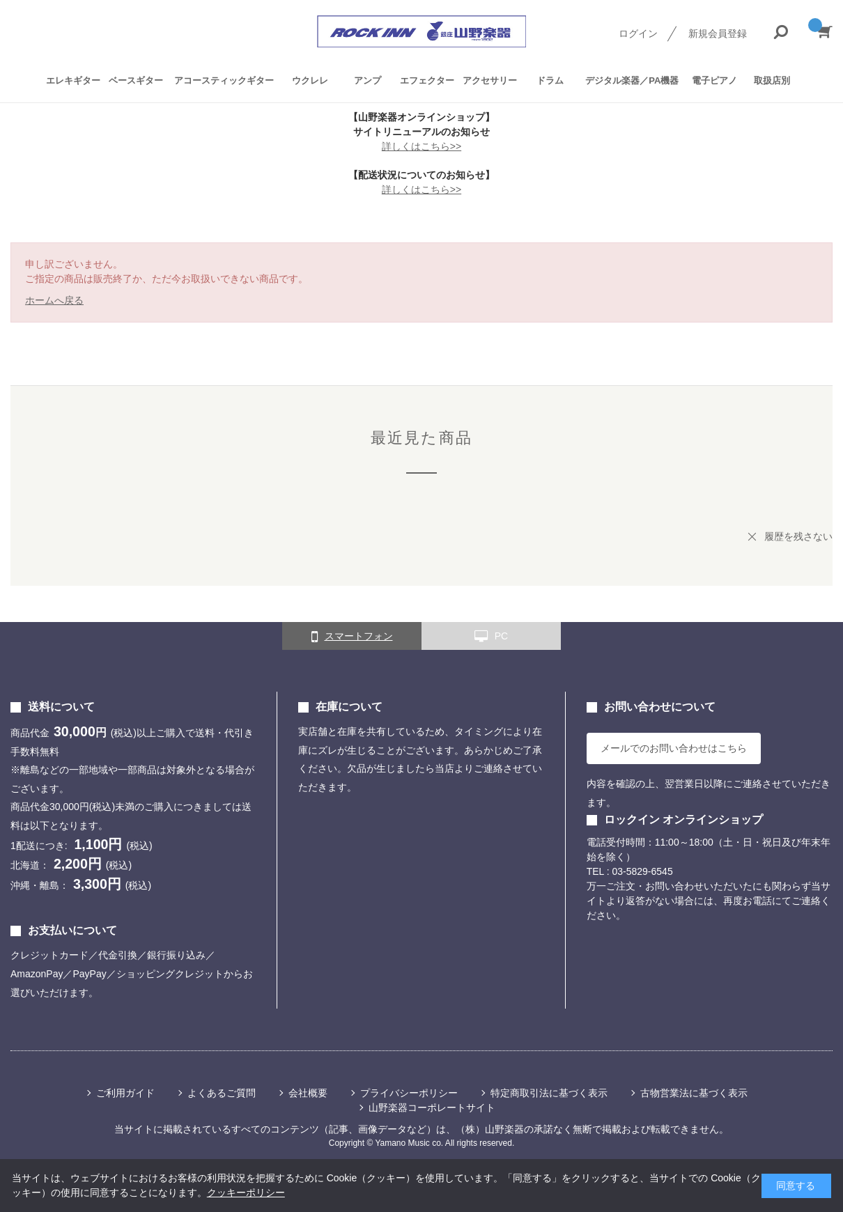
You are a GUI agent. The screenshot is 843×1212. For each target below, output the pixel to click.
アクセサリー (490, 80)
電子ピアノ (714, 80)
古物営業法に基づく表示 (694, 1092)
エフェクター (427, 80)
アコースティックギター (224, 80)
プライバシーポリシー (409, 1092)
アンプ (367, 80)
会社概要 (307, 1092)
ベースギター (136, 80)
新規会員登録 (717, 33)
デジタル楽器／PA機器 (632, 80)
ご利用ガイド (125, 1092)
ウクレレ (310, 80)
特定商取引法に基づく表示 (549, 1092)
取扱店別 (772, 80)
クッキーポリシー (246, 1192)
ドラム (550, 80)
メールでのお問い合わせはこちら (674, 748)
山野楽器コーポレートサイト (432, 1107)
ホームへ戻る (54, 300)
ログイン (638, 33)
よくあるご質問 (221, 1092)
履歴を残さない (798, 536)
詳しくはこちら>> (421, 146)
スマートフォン (352, 636)
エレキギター (73, 80)
